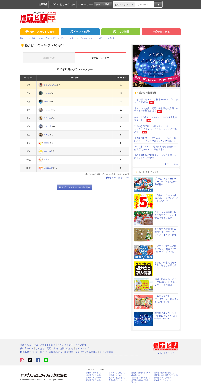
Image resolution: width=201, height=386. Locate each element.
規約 (55, 348)
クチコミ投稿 (102, 4)
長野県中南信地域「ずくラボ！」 (167, 375)
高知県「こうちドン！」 (163, 380)
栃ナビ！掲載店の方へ (51, 352)
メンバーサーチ (85, 4)
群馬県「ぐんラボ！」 (94, 378)
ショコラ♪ (48, 126)
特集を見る (161, 32)
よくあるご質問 (43, 348)
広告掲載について (29, 352)
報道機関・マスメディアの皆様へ (80, 352)
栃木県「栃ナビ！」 (93, 373)
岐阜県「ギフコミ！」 (140, 375)
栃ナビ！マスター (100, 57)
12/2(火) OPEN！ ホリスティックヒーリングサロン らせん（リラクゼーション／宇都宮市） (155, 129)
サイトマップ (82, 348)
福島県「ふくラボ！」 (94, 375)
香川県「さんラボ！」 (117, 378)
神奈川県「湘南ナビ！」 (140, 378)
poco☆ (47, 143)
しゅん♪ (47, 93)
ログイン (53, 4)
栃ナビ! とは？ (165, 353)
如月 (45, 159)
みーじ (46, 134)
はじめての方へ (68, 4)
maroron (47, 151)
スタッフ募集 (106, 352)
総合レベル (48, 57)
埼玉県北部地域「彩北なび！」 (140, 381)
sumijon (47, 101)
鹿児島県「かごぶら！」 (118, 380)
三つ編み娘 (48, 168)
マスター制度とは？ (117, 178)
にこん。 (47, 110)
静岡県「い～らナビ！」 (163, 378)
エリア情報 (120, 32)
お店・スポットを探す (39, 32)
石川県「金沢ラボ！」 (94, 380)
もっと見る (171, 164)
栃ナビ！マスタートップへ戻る (74, 187)
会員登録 (43, 4)
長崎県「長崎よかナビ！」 (164, 373)
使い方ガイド (26, 348)
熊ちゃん (47, 118)
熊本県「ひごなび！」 (117, 373)
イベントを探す (80, 32)
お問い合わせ (66, 348)
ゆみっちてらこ (50, 85)
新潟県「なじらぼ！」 (117, 375)
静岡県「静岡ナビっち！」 (141, 373)
